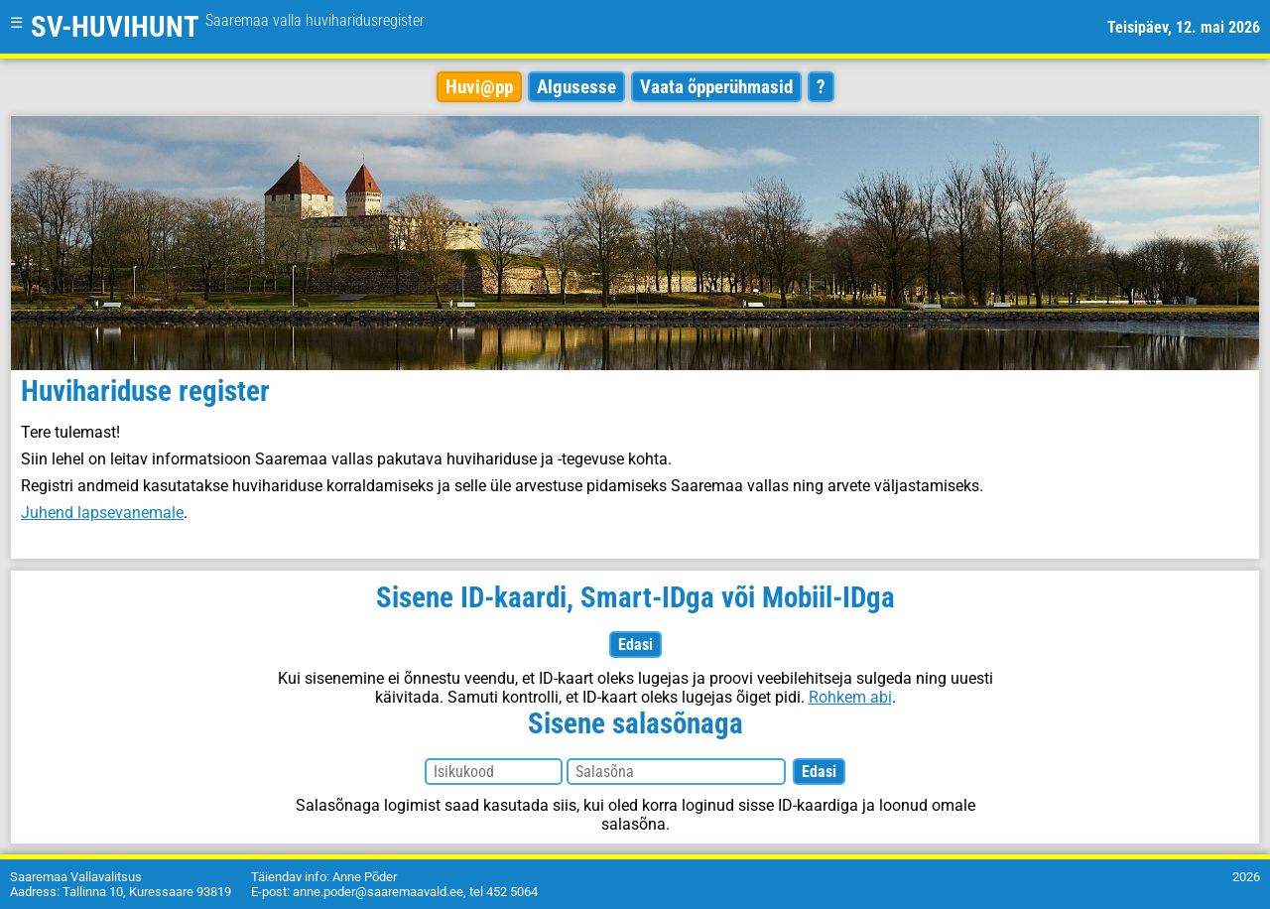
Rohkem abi (850, 697)
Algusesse (576, 86)
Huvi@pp (479, 86)
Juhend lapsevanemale (102, 512)
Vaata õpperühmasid (716, 86)
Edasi (635, 644)
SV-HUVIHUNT (228, 27)
